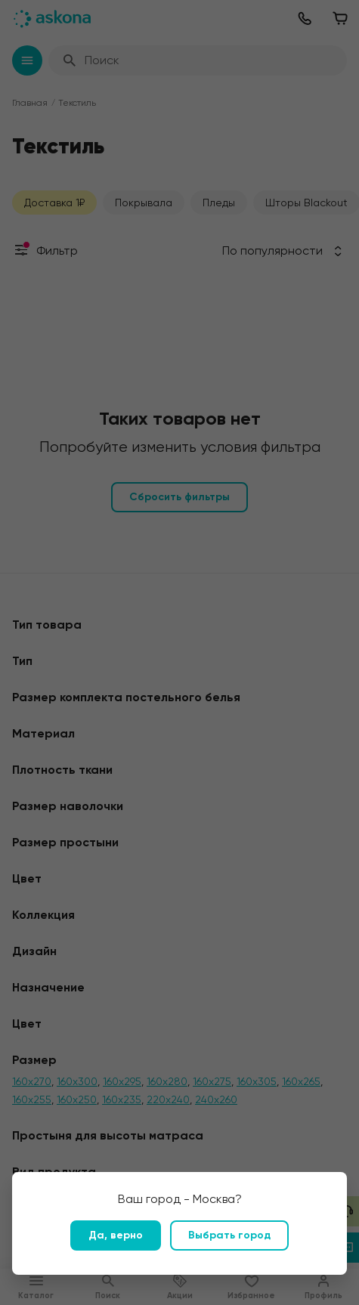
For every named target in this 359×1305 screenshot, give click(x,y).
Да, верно (115, 1235)
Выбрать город (229, 1235)
